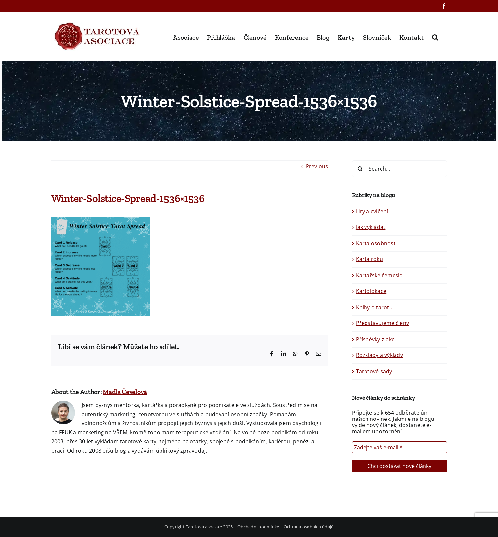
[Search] (360, 168)
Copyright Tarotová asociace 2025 (198, 527)
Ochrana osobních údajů (309, 527)
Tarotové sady (374, 371)
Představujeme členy (382, 323)
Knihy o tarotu (374, 307)
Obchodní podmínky (258, 527)
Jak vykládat (371, 227)
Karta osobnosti (376, 243)
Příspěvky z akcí (376, 339)
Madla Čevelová (125, 392)
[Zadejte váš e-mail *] (399, 447)
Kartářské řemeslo (379, 275)
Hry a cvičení (372, 211)
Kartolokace (371, 291)
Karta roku (369, 259)
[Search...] (399, 168)
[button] (435, 36)
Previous (317, 166)
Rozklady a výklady (379, 355)
